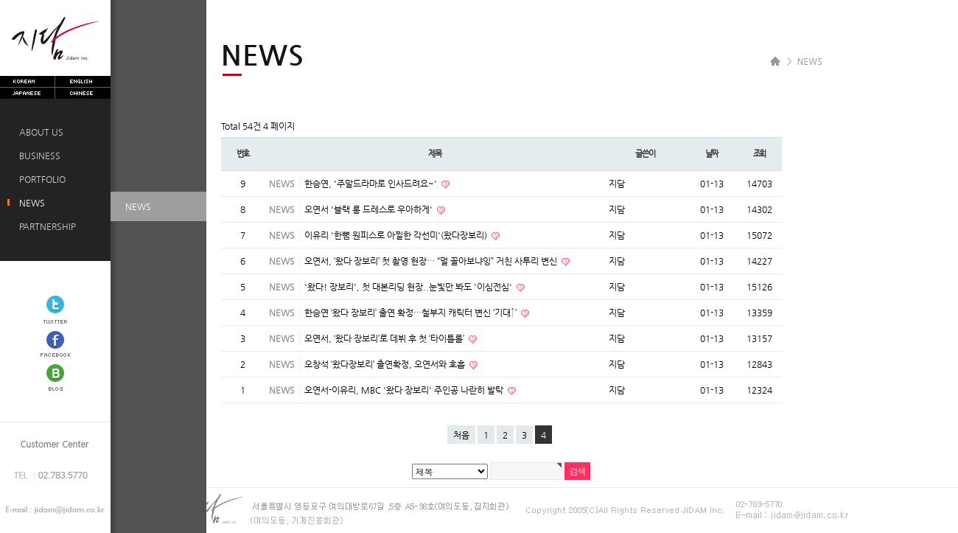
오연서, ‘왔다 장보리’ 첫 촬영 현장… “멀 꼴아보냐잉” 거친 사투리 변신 (431, 261)
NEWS (30, 203)
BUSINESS (37, 155)
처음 (461, 435)
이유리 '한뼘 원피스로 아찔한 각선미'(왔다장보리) (396, 235)
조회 (759, 153)
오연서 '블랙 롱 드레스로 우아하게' (369, 209)
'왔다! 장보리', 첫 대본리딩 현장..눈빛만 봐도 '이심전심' (409, 287)
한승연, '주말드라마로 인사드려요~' (371, 183)
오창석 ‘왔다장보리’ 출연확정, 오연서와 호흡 (385, 364)
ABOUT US (39, 132)
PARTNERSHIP (45, 226)
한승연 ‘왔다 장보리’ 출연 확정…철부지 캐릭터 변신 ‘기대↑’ (411, 312)
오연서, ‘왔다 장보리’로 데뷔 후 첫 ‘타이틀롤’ (385, 338)
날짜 (711, 153)
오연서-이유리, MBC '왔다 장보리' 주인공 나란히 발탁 (405, 390)
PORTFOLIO (40, 179)
